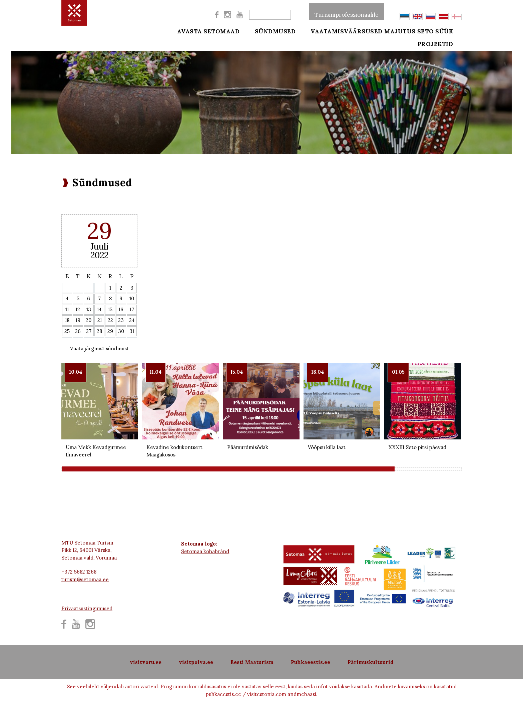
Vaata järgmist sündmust (99, 348)
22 (110, 320)
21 (99, 320)
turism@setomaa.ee (85, 579)
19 (78, 320)
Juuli (99, 246)
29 (110, 331)
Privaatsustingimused (86, 608)
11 (67, 309)
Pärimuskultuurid (371, 662)
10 (131, 298)
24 (132, 320)
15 (110, 309)
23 (121, 320)
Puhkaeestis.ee (310, 662)
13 (88, 309)
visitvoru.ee (145, 662)
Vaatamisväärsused (338, 30)
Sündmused (270, 30)
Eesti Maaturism (252, 662)
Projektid (444, 47)
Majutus (400, 30)
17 (132, 309)
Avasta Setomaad (208, 30)
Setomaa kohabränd (205, 551)
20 (88, 320)
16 (121, 309)
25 (67, 331)
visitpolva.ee (196, 662)
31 (131, 331)
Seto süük (444, 30)
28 (99, 331)
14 (99, 309)
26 (78, 331)
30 (121, 331)
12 (78, 309)
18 (67, 320)
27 (88, 331)
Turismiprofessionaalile (347, 11)
